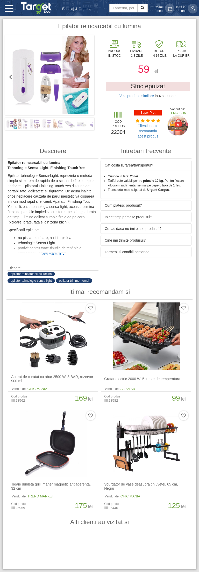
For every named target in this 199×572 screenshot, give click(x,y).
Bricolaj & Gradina (76, 9)
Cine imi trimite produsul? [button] (125, 240)
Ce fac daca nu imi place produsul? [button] (133, 229)
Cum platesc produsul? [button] (123, 205)
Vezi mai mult (52, 254)
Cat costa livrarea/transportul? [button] (129, 165)
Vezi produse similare (136, 96)
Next (86, 77)
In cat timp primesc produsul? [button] (128, 217)
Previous (13, 77)
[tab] (146, 165)
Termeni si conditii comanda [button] (127, 252)
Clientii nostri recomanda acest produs (148, 131)
